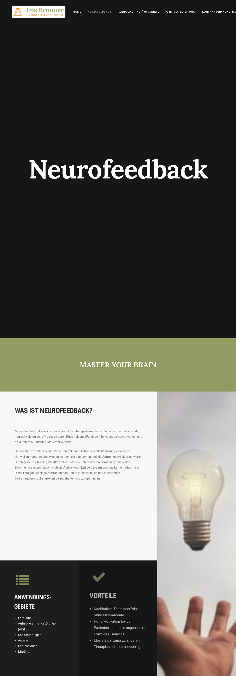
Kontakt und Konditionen (213, 11)
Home (68, 11)
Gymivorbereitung (171, 11)
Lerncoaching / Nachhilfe (129, 11)
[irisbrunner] (34, 12)
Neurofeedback (91, 11)
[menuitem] (68, 12)
